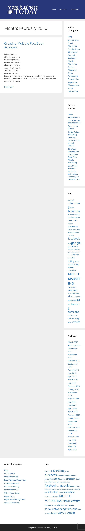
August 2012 (73, 370)
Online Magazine (11, 489)
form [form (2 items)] (69, 243)
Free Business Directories (15, 480)
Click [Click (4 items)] (70, 220)
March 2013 (73, 342)
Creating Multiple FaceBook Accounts (24, 45)
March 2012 (73, 379)
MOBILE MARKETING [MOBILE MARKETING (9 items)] (74, 278)
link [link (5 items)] (73, 257)
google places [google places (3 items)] (73, 246)
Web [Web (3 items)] (69, 322)
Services (64, 9)
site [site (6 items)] (70, 296)
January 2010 (73, 389)
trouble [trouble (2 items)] (76, 315)
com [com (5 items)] (75, 220)
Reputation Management (15, 499)
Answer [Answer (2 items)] (72, 207)
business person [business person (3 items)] (74, 217)
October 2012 (74, 360)
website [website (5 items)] (76, 321)
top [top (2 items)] (72, 315)
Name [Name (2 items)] (69, 293)
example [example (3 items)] (71, 232)
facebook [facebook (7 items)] (74, 238)
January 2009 (73, 418)
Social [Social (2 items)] (74, 297)
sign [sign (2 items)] (78, 293)
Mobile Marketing (11, 486)
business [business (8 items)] (74, 211)
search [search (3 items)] (74, 293)
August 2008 (73, 436)
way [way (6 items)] (77, 318)
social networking (11, 503)
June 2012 (72, 373)
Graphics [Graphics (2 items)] (77, 249)
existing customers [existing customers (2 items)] (65, 482)
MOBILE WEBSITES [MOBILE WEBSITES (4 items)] (71, 501)
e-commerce (73, 40)
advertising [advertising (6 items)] (57, 470)
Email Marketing (11, 476)
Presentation (73, 79)
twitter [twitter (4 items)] (71, 318)
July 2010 (72, 383)
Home (54, 9)
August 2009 (73, 398)
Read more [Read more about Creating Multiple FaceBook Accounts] (9, 87)
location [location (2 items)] (77, 261)
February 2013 (74, 345)
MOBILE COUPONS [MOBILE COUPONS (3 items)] (52, 497)
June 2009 (72, 405)
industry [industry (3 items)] (76, 255)
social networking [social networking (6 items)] (74, 304)
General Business (11, 483)
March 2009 (73, 411)
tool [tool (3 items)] (69, 315)
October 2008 (74, 427)
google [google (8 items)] (76, 243)
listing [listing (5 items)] (71, 261)
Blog (70, 36)
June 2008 (72, 443)
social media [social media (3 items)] (69, 505)
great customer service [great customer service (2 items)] (74, 252)
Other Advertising (11, 493)
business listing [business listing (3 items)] (74, 215)
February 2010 (74, 386)
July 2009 (72, 402)
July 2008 (72, 440)
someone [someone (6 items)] (73, 311)
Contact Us (75, 9)
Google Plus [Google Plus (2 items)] (71, 249)
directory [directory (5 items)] (73, 226)
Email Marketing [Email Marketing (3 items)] (74, 230)
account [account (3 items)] (71, 200)
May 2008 (72, 446)
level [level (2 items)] (69, 258)
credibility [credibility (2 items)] (70, 223)
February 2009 (74, 415)
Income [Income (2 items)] (70, 255)
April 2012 (72, 376)
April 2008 (72, 449)
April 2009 (72, 408)
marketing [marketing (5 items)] (73, 264)
